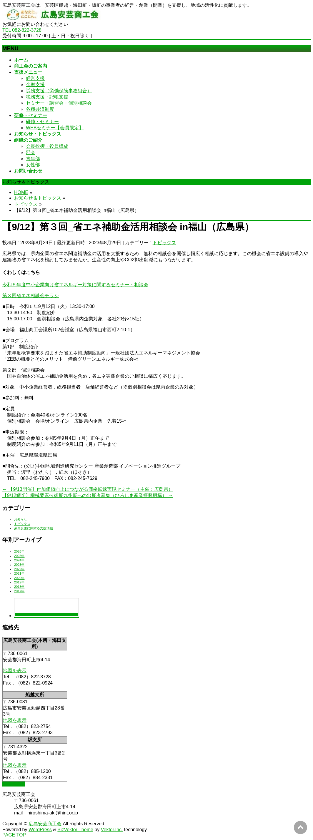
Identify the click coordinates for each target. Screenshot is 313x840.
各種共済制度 (40, 109)
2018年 (19, 586)
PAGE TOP (14, 834)
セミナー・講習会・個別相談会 (59, 103)
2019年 (19, 582)
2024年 (19, 560)
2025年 (19, 556)
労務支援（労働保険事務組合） (59, 90)
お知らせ (20, 519)
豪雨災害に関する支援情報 (33, 528)
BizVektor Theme (75, 829)
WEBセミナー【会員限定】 (55, 127)
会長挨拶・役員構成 (47, 146)
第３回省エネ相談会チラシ (30, 295)
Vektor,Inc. (112, 829)
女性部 (33, 164)
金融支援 (35, 84)
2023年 (19, 564)
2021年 (19, 573)
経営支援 (35, 78)
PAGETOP (13, 784)
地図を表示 (14, 670)
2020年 (19, 578)
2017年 (19, 591)
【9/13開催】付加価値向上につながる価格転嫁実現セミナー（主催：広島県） (87, 489)
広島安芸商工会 (45, 823)
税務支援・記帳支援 (47, 96)
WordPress (40, 829)
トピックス (164, 242)
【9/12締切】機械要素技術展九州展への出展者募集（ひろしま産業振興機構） (87, 495)
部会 (30, 152)
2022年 (19, 569)
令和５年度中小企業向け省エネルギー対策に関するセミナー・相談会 (75, 284)
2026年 (19, 551)
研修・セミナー (42, 121)
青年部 (33, 158)
